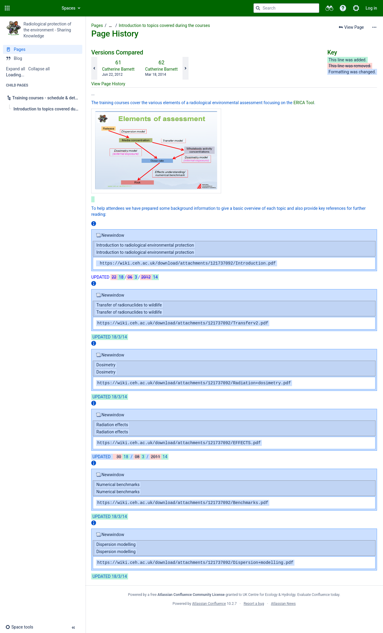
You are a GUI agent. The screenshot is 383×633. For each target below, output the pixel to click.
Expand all (15, 68)
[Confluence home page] (33, 8)
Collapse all (39, 68)
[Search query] (286, 8)
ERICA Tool (304, 102)
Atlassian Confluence (209, 604)
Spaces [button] (68, 8)
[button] (7, 8)
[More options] (374, 27)
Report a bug (254, 604)
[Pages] (42, 49)
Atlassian (234, 617)
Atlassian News (283, 604)
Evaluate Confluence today (318, 595)
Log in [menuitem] (371, 8)
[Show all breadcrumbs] (110, 25)
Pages (97, 25)
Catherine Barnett (118, 69)
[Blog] (42, 58)
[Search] (258, 8)
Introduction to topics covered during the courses (164, 25)
